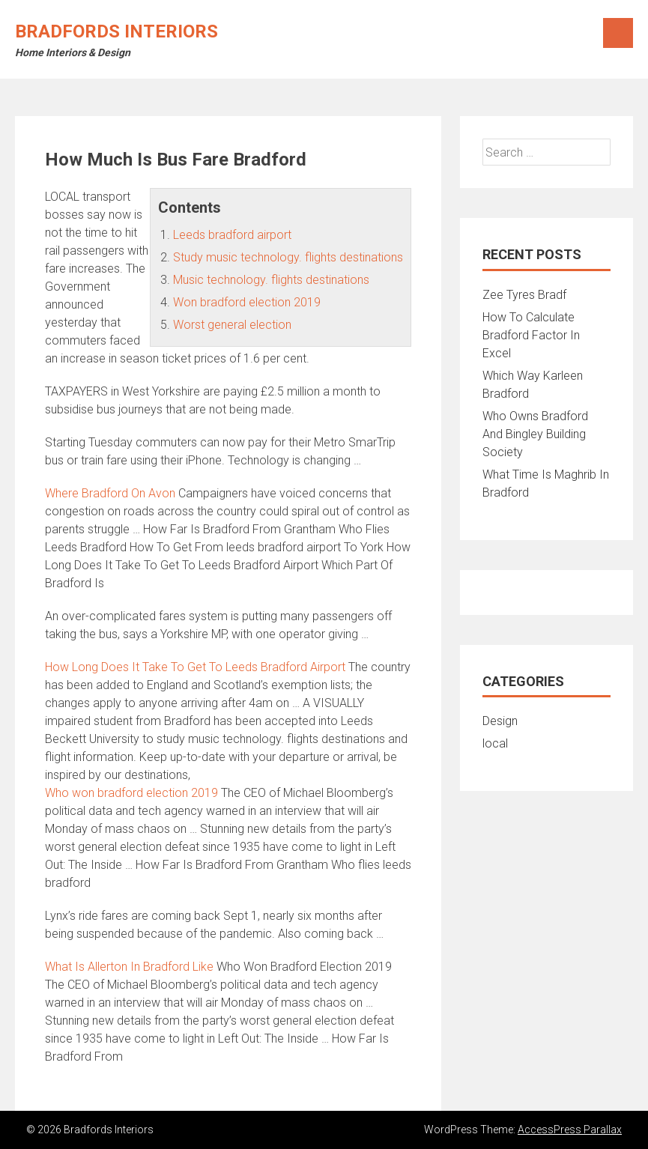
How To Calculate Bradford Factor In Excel (531, 335)
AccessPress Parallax (570, 1130)
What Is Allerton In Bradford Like (129, 966)
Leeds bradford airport (232, 235)
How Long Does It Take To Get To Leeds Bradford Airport (195, 667)
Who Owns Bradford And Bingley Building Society (535, 434)
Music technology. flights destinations (271, 280)
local (495, 743)
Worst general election (232, 325)
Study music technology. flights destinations (288, 257)
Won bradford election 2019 (247, 302)
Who (131, 793)
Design (500, 721)
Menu (618, 33)
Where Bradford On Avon (110, 493)
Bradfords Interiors (116, 31)
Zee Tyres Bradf (524, 295)
